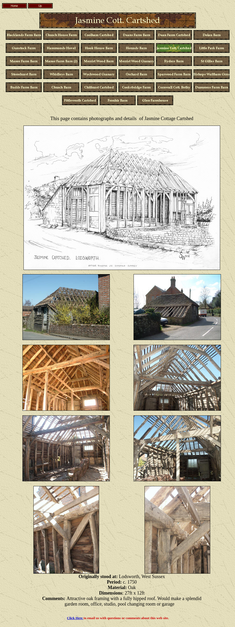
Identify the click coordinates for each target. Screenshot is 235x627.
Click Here (75, 618)
